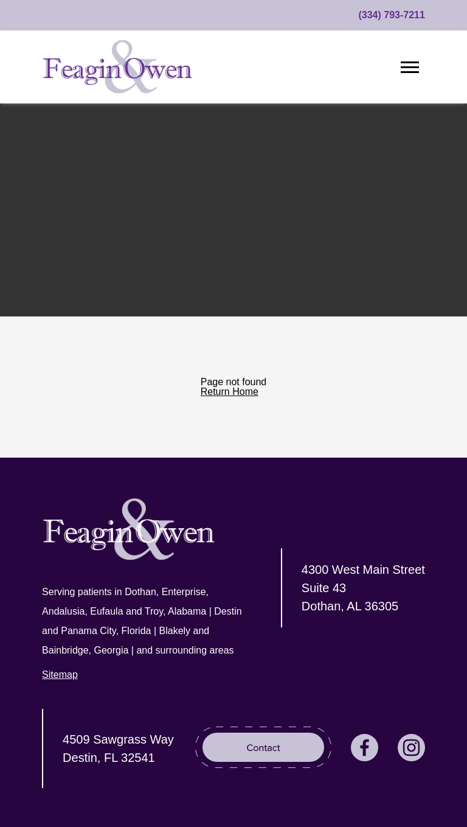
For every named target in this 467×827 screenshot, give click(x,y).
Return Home (229, 391)
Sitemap (60, 674)
